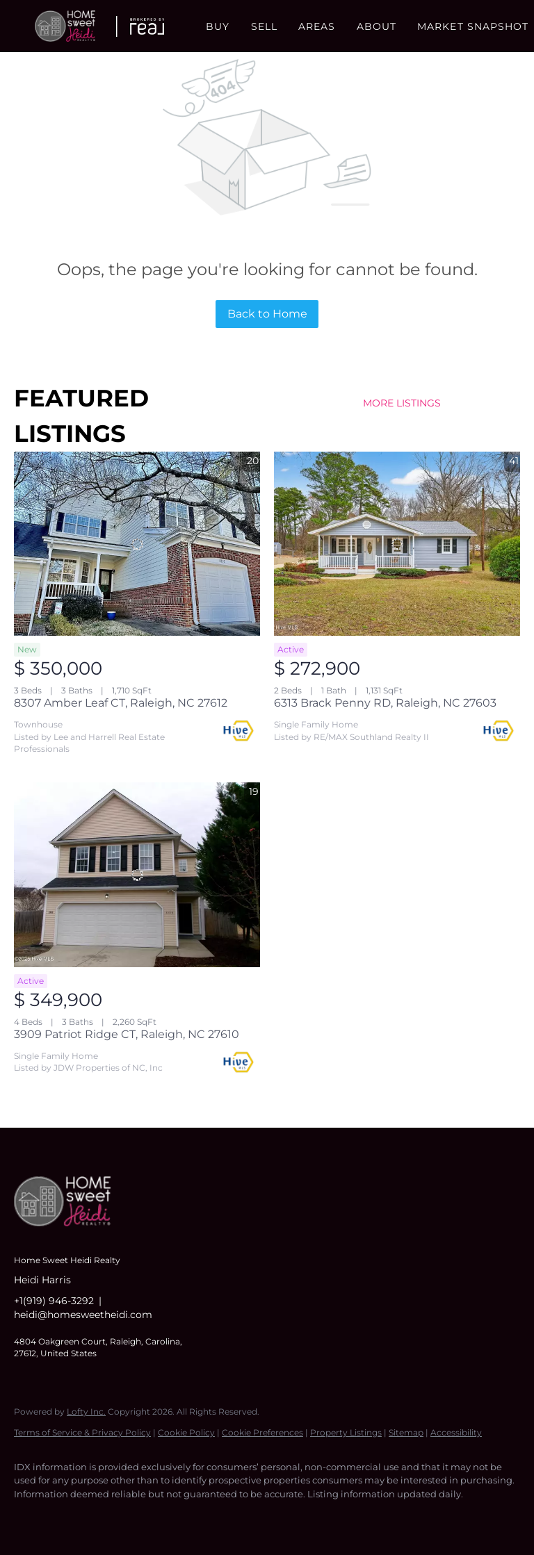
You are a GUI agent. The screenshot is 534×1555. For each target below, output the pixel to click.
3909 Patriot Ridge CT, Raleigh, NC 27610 (126, 1034)
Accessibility (456, 1432)
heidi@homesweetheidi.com (83, 1314)
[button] (65, 26)
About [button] (377, 26)
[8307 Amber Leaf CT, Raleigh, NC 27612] (137, 544)
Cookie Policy (186, 1432)
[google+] (192, 1517)
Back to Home (267, 313)
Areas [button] (317, 26)
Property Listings (346, 1432)
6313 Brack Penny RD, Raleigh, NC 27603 (385, 702)
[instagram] (111, 1517)
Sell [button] (264, 26)
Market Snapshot (473, 26)
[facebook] (30, 1517)
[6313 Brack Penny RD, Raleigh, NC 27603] (397, 544)
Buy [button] (217, 26)
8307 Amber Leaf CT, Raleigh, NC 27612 (120, 702)
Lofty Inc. (86, 1411)
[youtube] (151, 1517)
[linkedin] (71, 1517)
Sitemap (406, 1432)
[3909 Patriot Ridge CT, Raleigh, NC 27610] (137, 874)
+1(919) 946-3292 (54, 1300)
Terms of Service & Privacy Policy (82, 1432)
